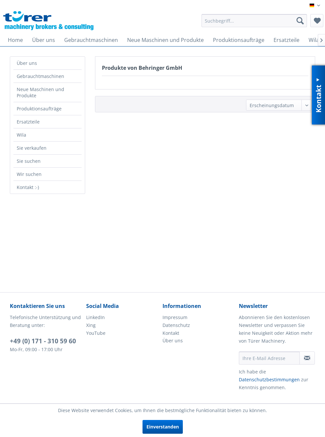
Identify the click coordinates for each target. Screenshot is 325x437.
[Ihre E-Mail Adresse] (269, 358)
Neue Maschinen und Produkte (40, 92)
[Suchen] (300, 20)
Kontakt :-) (28, 187)
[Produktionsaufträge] (238, 40)
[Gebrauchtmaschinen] (91, 40)
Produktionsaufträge (39, 108)
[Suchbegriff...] (254, 20)
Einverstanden (162, 427)
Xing (91, 325)
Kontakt (170, 333)
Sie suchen (29, 161)
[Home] (15, 40)
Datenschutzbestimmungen (269, 379)
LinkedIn (95, 317)
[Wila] (314, 40)
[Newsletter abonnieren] (307, 358)
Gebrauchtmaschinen (40, 76)
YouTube (95, 333)
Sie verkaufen (32, 148)
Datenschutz (176, 325)
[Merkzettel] (316, 20)
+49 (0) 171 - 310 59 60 (43, 341)
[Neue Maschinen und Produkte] (165, 40)
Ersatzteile (28, 122)
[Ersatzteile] (286, 40)
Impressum (174, 317)
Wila (21, 135)
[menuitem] (254, 20)
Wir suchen (29, 174)
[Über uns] (44, 40)
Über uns (27, 63)
